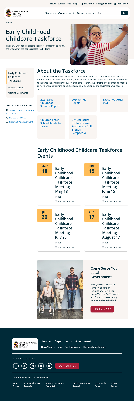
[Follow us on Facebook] (16, 366)
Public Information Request (81, 384)
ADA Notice (16, 384)
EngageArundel (104, 3)
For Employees (72, 347)
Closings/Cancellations (94, 347)
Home (9, 22)
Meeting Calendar (16, 87)
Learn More (102, 309)
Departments (85, 13)
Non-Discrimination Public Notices (55, 384)
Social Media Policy (100, 384)
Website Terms (114, 384)
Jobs (69, 3)
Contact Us (67, 365)
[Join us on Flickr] (49, 366)
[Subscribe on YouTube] (41, 366)
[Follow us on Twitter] (24, 366)
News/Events (48, 347)
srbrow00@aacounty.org (21, 121)
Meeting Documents (18, 92)
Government (66, 13)
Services (50, 13)
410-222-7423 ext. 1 (17, 117)
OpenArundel (87, 3)
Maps (75, 3)
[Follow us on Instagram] (33, 366)
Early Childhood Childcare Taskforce (18, 77)
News (53, 3)
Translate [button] (120, 3)
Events (61, 3)
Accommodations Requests (32, 384)
